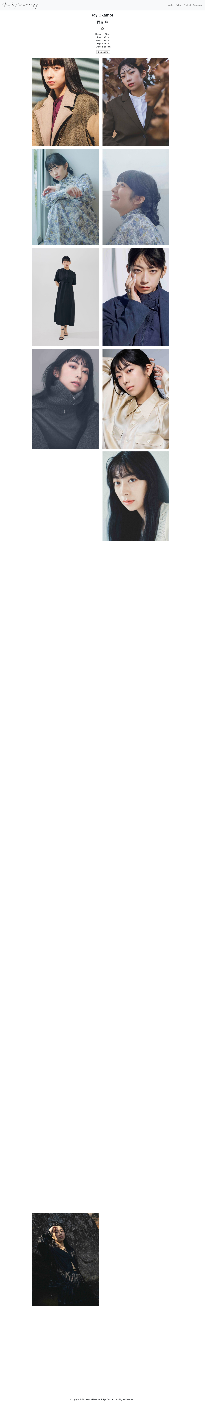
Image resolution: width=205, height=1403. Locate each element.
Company (197, 5)
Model (170, 5)
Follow (178, 5)
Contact (187, 5)
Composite (103, 52)
